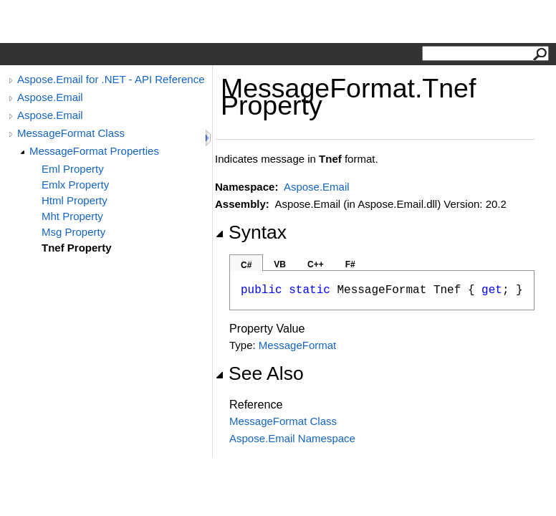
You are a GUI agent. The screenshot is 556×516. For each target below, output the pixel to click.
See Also (259, 373)
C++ (315, 264)
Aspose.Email (50, 97)
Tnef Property (77, 248)
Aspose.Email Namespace (292, 438)
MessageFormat (297, 345)
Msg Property (73, 232)
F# (350, 264)
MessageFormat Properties (94, 151)
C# (246, 265)
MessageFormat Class (71, 133)
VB (280, 264)
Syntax (251, 232)
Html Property (74, 200)
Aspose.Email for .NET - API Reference (111, 79)
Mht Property (72, 216)
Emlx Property (75, 184)
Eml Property (73, 169)
